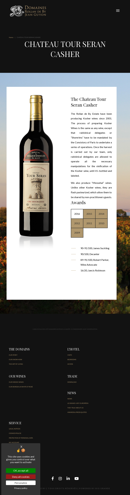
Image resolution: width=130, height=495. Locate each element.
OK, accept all (20, 470)
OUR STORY (13, 355)
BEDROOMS (71, 359)
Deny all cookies (20, 476)
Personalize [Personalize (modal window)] (21, 482)
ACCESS (70, 364)
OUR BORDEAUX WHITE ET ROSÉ (21, 387)
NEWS (69, 399)
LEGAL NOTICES (14, 429)
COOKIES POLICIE (15, 433)
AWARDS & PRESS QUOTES (77, 412)
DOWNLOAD (71, 382)
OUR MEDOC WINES (16, 382)
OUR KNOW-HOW (15, 359)
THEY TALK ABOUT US (75, 408)
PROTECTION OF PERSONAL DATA (21, 438)
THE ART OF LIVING (16, 364)
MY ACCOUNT (14, 442)
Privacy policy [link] (20, 488)
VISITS (69, 355)
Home (11, 37)
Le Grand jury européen (77, 403)
